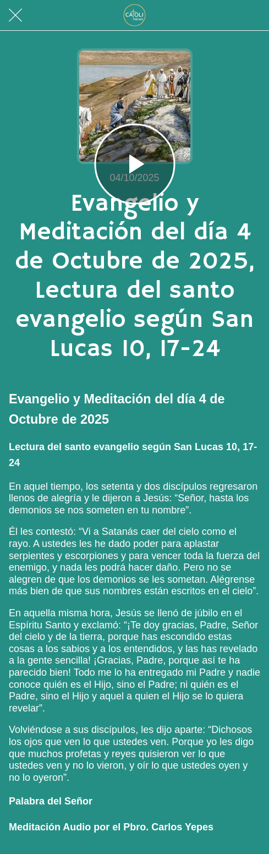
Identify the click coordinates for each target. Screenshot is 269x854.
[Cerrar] (15, 15)
